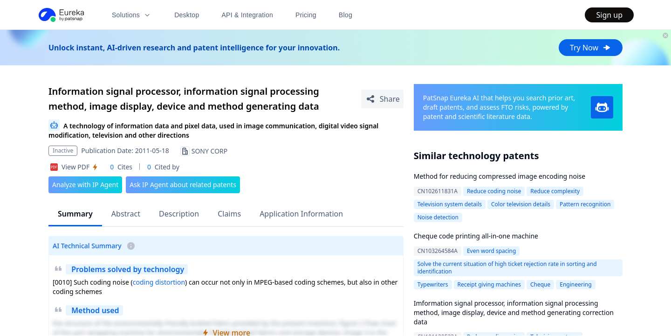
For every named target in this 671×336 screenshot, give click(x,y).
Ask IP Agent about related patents (183, 184)
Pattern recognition (585, 204)
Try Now (590, 47)
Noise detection (438, 217)
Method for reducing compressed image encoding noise (499, 176)
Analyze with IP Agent (85, 184)
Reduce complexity (555, 191)
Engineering (575, 284)
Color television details (520, 204)
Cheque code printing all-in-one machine (476, 235)
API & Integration (247, 15)
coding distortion (159, 282)
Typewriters (433, 284)
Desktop (186, 15)
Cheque (540, 284)
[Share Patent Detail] (382, 99)
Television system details (450, 204)
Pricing (305, 15)
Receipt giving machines (489, 284)
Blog (345, 15)
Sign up (609, 15)
